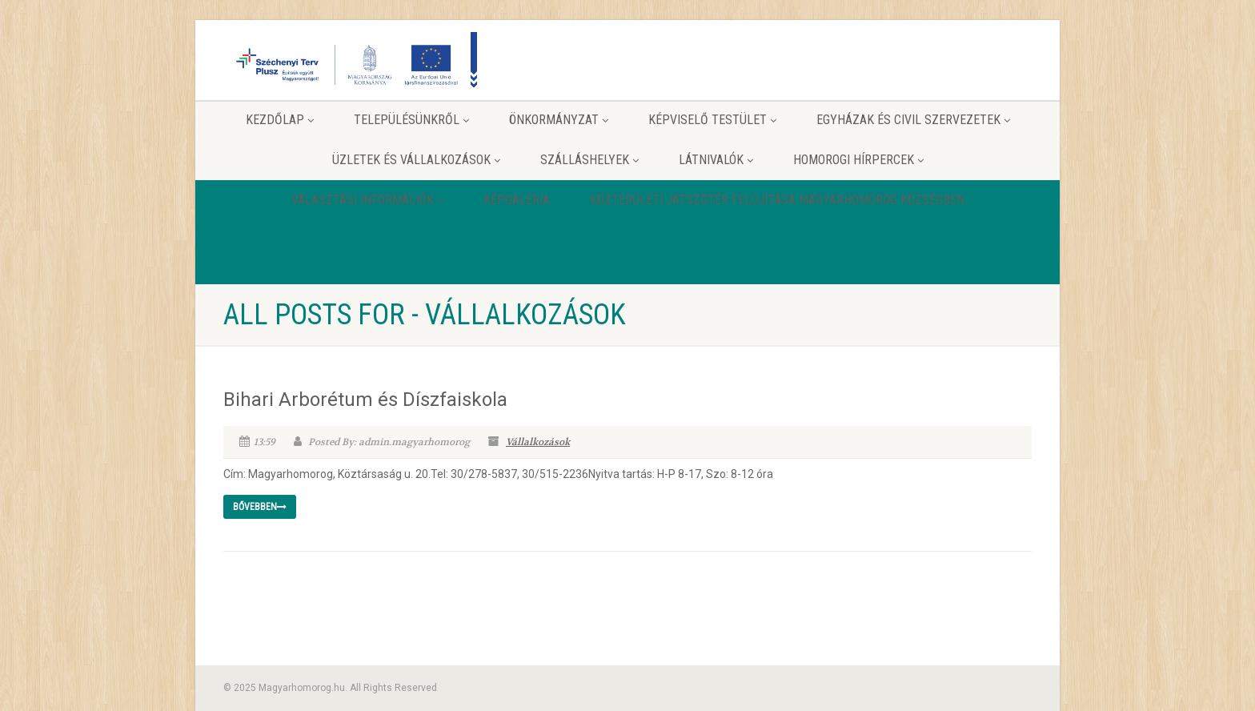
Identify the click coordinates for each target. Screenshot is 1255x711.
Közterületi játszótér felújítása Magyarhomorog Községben (777, 199)
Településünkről (411, 119)
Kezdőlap (280, 119)
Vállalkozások (538, 442)
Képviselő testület (712, 119)
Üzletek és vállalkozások (416, 159)
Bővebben (260, 506)
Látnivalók (716, 159)
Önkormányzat (558, 119)
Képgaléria (516, 199)
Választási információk (367, 199)
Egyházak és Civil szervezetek (913, 119)
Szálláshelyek (589, 159)
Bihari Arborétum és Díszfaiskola (365, 399)
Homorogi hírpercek (858, 159)
